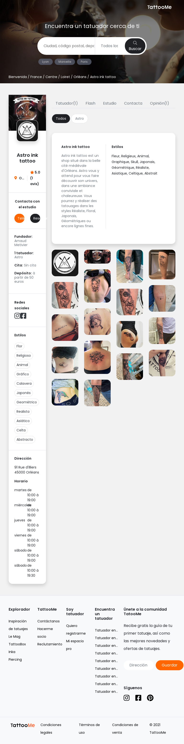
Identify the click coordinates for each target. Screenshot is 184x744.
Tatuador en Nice (109, 653)
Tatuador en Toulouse (113, 668)
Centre (51, 76)
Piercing (15, 659)
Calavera (24, 383)
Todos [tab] (61, 118)
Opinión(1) (159, 103)
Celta (21, 430)
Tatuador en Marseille (113, 645)
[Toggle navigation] (12, 7)
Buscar (135, 46)
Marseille (64, 62)
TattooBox (17, 644)
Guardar (170, 665)
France (36, 76)
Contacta (133, 103)
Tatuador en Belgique (113, 676)
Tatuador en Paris (109, 661)
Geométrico (27, 402)
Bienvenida (18, 76)
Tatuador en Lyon (109, 638)
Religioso (24, 355)
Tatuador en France (111, 630)
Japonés (24, 392)
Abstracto (25, 439)
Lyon (45, 62)
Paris (84, 62)
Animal (22, 364)
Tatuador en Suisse (111, 684)
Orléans (80, 76)
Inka (12, 651)
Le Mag (14, 636)
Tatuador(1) (67, 103)
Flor (19, 346)
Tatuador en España (112, 691)
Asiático (23, 420)
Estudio (109, 103)
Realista (23, 411)
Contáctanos (48, 621)
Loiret (65, 76)
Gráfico (23, 374)
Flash (90, 103)
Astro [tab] (79, 118)
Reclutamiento (49, 644)
